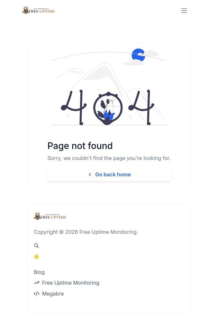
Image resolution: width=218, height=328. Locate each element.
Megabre (49, 293)
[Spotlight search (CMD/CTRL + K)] (37, 246)
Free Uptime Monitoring (66, 282)
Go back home (109, 174)
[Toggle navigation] (184, 10)
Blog (39, 272)
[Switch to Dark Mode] (37, 257)
